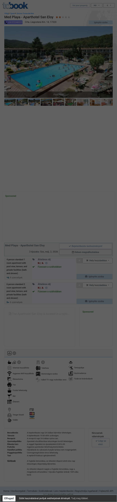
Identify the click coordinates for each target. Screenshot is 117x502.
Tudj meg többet (79, 498)
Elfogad (9, 498)
